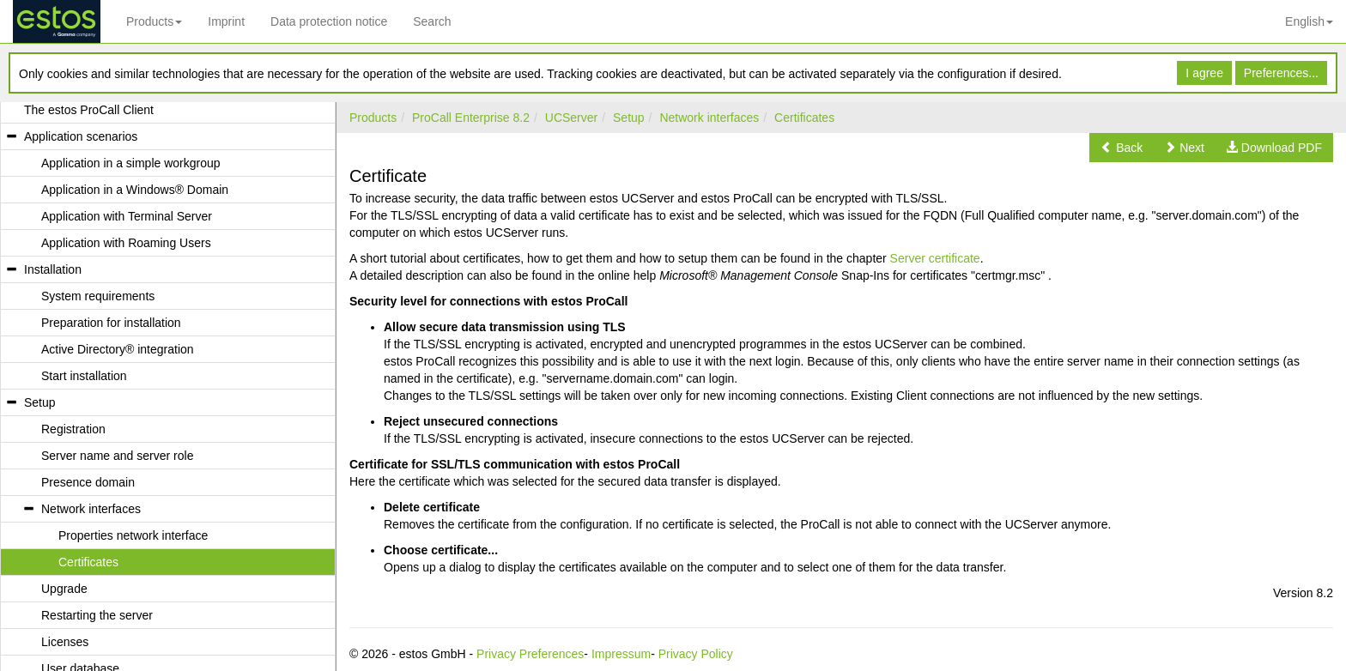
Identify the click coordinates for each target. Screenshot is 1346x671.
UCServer (571, 117)
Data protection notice (328, 21)
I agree (1204, 73)
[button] (1121, 147)
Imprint (226, 21)
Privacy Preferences (530, 654)
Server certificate (935, 258)
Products (154, 21)
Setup (629, 117)
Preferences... (1281, 73)
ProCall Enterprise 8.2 (471, 117)
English (1309, 21)
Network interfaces (709, 117)
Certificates (804, 117)
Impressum (621, 654)
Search (432, 21)
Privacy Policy (695, 654)
